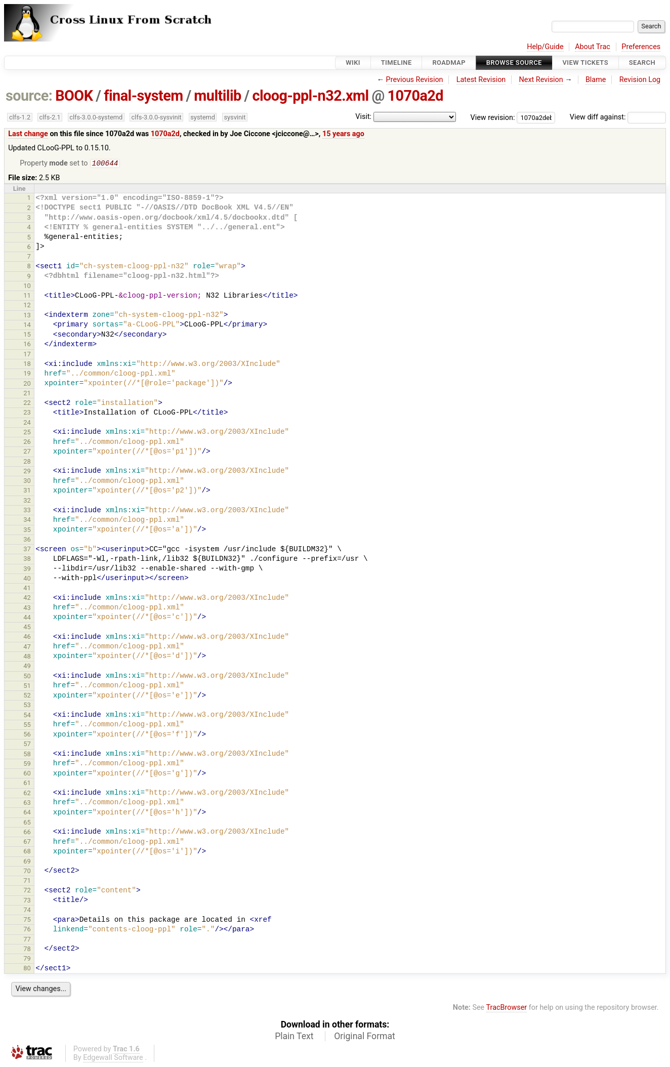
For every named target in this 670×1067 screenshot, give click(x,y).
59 (27, 764)
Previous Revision (414, 79)
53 (27, 706)
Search (642, 62)
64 (27, 813)
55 (27, 725)
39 (27, 569)
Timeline (396, 62)
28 (27, 462)
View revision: (493, 117)
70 (27, 872)
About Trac (592, 47)
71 (27, 881)
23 (27, 413)
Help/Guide (545, 47)
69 (27, 862)
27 (27, 452)
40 (27, 579)
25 (27, 433)
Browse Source (514, 62)
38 (27, 559)
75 (27, 920)
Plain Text (294, 1037)
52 (27, 696)
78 (27, 950)
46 (27, 637)
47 (27, 647)
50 (27, 677)
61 (27, 784)
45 (27, 628)
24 (27, 423)
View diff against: (618, 117)
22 (27, 403)
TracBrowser (506, 1008)
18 (27, 364)
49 (27, 667)
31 (27, 491)
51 (27, 686)
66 (27, 833)
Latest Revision (481, 79)
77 (27, 940)
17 (27, 355)
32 (27, 501)
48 (27, 657)
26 (27, 442)
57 (27, 745)
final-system (143, 95)
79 (27, 959)
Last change (28, 134)
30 (27, 481)
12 (27, 306)
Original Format (364, 1037)
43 (27, 608)
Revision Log (640, 79)
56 (27, 735)
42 (27, 598)
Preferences (640, 47)
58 (27, 755)
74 (27, 911)
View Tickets (585, 62)
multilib (217, 95)
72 (27, 891)
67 (27, 842)
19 (27, 374)
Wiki (353, 62)
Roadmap (449, 62)
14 (27, 326)
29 (27, 472)
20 (27, 384)
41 (27, 589)
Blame (595, 79)
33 (27, 511)
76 (27, 930)
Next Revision (541, 79)
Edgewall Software (113, 1058)
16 (27, 345)
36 (27, 540)
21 (27, 394)
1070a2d (415, 95)
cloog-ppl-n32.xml (310, 95)
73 (27, 901)
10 (27, 287)
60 (27, 774)
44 (27, 618)
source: (29, 95)
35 (27, 531)
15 (27, 335)
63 (27, 803)
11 (27, 296)
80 (27, 969)
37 (27, 550)
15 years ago (343, 134)
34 (27, 520)
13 (27, 316)
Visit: (363, 116)
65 (27, 823)
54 (27, 716)
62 (27, 794)
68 (27, 852)
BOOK (74, 95)
